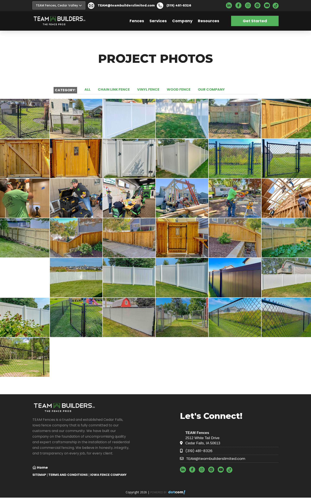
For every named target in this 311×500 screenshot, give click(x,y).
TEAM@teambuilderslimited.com (126, 5)
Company (182, 21)
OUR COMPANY (211, 89)
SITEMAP (39, 475)
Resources (208, 21)
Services (158, 21)
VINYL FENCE (148, 89)
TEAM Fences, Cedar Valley (59, 5)
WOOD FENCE (178, 89)
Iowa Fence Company (108, 475)
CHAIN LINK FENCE (114, 89)
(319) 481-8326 (179, 5)
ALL (87, 89)
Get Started (255, 21)
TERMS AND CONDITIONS (68, 475)
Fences (137, 21)
